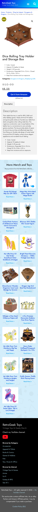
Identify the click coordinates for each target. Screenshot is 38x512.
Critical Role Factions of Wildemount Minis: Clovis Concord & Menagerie (10, 224)
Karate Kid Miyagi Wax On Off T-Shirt (10, 192)
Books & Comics (8, 452)
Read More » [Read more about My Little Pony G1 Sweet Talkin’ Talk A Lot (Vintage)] (10, 414)
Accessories (7, 446)
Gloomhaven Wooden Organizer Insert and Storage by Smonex (10, 288)
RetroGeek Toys (8, 2)
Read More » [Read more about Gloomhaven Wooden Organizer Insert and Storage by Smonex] (10, 293)
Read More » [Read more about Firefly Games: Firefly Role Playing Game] (28, 381)
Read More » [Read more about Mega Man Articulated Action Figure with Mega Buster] (28, 199)
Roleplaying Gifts (30, 79)
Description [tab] (8, 104)
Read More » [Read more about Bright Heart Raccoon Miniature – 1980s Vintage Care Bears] (28, 261)
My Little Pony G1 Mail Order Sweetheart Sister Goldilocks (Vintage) (10, 257)
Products (9, 12)
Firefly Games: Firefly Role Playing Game (27, 377)
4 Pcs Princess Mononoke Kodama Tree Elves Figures (28, 318)
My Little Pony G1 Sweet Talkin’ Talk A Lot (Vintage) (10, 408)
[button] (28, 4)
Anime (5, 473)
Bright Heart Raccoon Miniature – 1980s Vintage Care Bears (27, 256)
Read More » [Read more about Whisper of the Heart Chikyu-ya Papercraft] (10, 321)
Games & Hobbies (9, 455)
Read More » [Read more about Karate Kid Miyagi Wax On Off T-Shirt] (10, 197)
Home (3, 12)
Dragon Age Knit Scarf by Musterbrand (27, 287)
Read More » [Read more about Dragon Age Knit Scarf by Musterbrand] (28, 291)
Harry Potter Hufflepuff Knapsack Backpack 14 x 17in (27, 348)
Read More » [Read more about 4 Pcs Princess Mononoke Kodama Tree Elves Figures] (28, 323)
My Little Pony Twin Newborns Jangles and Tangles (10, 378)
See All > (6, 482)
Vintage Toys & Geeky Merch (10, 5)
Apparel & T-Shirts (9, 449)
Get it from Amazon (19, 94)
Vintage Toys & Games (10, 470)
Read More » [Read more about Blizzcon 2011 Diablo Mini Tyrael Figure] (28, 227)
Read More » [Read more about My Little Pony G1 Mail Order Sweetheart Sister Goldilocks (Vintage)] (10, 263)
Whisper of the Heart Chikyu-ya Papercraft (10, 317)
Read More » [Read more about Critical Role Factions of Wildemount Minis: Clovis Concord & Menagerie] (10, 231)
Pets (4, 458)
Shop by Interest (18, 12)
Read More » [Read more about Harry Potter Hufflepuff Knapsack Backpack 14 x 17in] (28, 353)
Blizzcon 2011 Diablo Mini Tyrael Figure (27, 222)
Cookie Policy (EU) (19, 506)
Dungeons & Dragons (17, 79)
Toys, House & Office (10, 462)
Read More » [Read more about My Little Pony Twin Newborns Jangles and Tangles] (10, 383)
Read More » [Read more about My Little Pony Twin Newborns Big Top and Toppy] (10, 353)
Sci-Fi (4, 476)
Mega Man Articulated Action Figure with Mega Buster (28, 193)
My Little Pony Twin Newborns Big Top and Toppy (10, 348)
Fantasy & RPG (8, 479)
